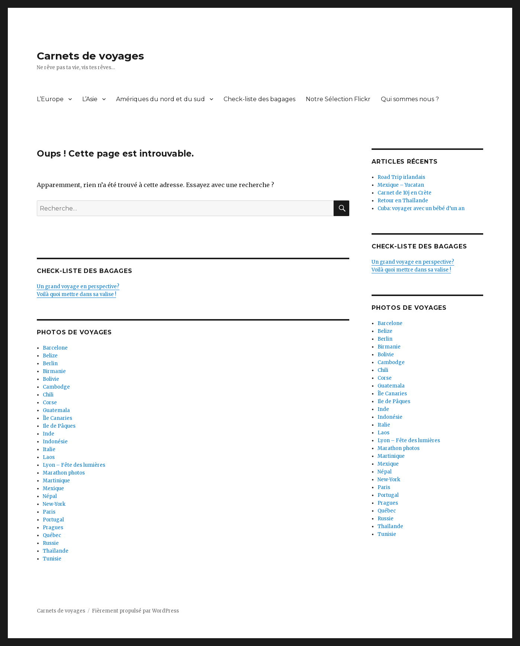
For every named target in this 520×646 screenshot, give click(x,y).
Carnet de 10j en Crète (404, 193)
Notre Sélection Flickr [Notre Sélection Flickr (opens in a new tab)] (338, 99)
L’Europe (50, 99)
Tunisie (52, 559)
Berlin (50, 363)
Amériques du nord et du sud (160, 99)
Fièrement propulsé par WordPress (135, 611)
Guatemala (56, 410)
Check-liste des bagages (259, 99)
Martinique (56, 481)
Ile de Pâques (59, 426)
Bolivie (51, 379)
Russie (51, 543)
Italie (49, 449)
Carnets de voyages (90, 55)
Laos (49, 457)
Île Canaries (57, 418)
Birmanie (54, 371)
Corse (50, 402)
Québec (52, 535)
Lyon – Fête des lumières (74, 465)
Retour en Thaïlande (403, 200)
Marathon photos (64, 473)
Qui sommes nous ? (410, 99)
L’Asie (89, 99)
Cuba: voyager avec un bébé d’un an (421, 208)
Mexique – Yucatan (401, 185)
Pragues (53, 527)
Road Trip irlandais (401, 177)
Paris (49, 512)
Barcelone (55, 348)
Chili (48, 395)
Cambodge (56, 387)
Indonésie (55, 441)
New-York (54, 504)
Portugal (53, 520)
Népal (50, 496)
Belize (50, 356)
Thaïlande (55, 551)
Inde (48, 434)
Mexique (53, 488)
